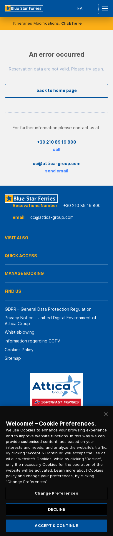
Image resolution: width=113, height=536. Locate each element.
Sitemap (13, 358)
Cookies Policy (19, 349)
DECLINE (56, 509)
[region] (56, 471)
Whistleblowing (19, 332)
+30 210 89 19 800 (56, 142)
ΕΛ (79, 8)
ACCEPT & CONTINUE (56, 525)
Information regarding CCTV (32, 340)
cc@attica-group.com (57, 163)
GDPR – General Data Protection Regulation (48, 309)
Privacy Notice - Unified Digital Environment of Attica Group (51, 320)
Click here (71, 23)
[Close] (105, 414)
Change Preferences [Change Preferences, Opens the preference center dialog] (56, 493)
